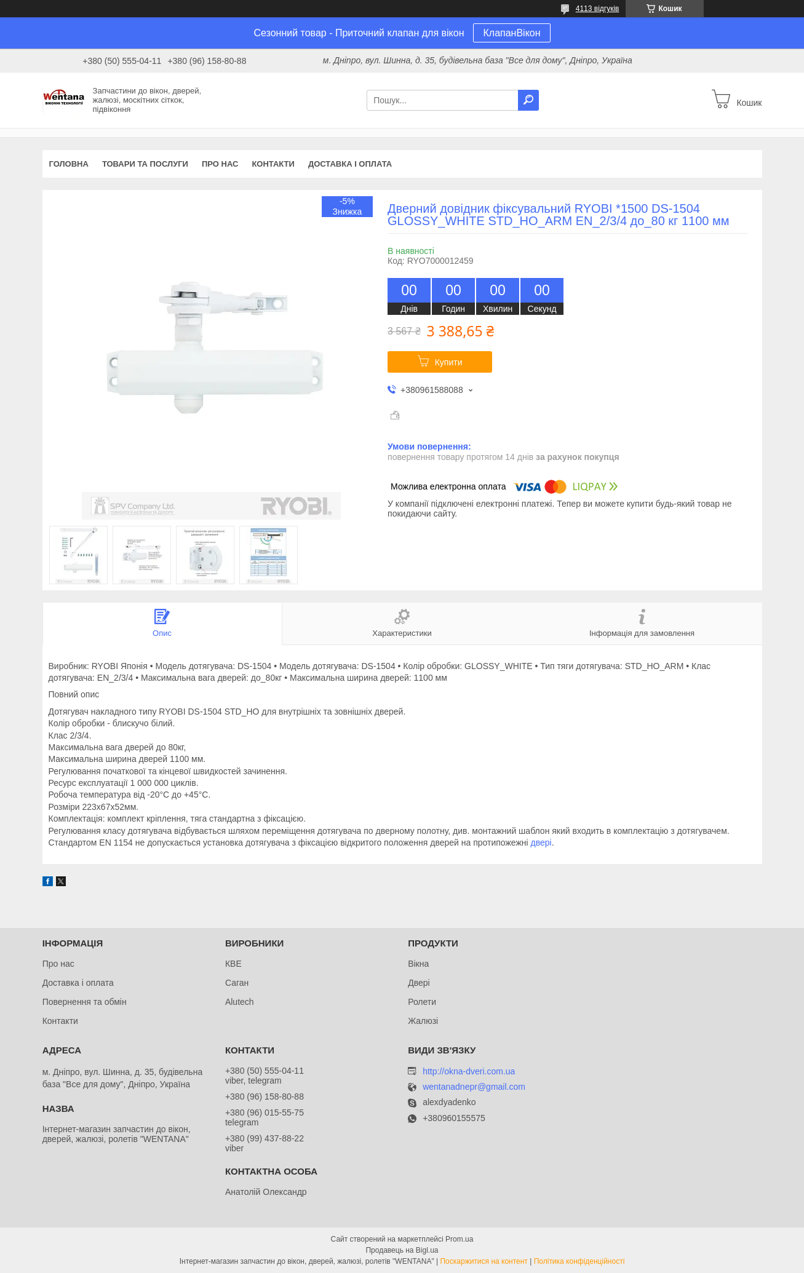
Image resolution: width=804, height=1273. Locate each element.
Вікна (418, 964)
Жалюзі (423, 1021)
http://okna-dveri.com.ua (469, 1071)
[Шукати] (528, 100)
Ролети (422, 1002)
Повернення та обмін (84, 1002)
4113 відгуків (597, 8)
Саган (237, 983)
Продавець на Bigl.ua (401, 1250)
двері (541, 842)
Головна (69, 164)
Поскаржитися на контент (483, 1261)
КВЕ (233, 964)
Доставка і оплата (350, 164)
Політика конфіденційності (579, 1261)
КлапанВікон (511, 33)
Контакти (273, 164)
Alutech (239, 1002)
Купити (449, 362)
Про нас (220, 164)
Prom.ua (459, 1239)
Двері (418, 983)
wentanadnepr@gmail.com (474, 1087)
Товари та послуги (145, 164)
